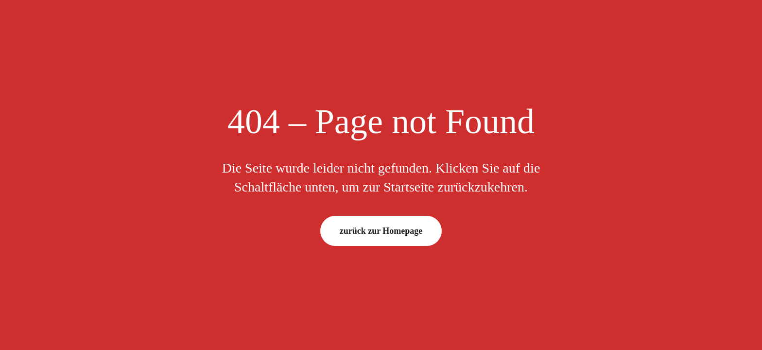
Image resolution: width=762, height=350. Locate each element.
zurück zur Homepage (381, 231)
